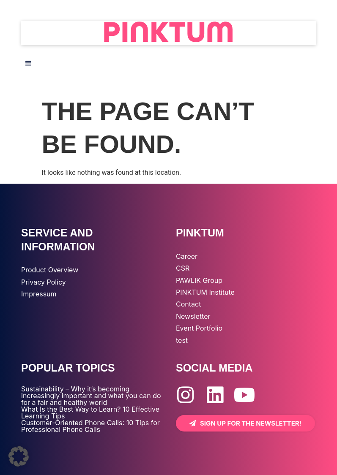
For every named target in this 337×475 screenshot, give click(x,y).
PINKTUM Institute (205, 292)
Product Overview (49, 270)
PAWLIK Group (199, 280)
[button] (18, 456)
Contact (188, 304)
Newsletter (193, 316)
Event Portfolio (199, 328)
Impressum (39, 294)
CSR (182, 268)
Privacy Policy (43, 282)
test (182, 340)
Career (186, 256)
